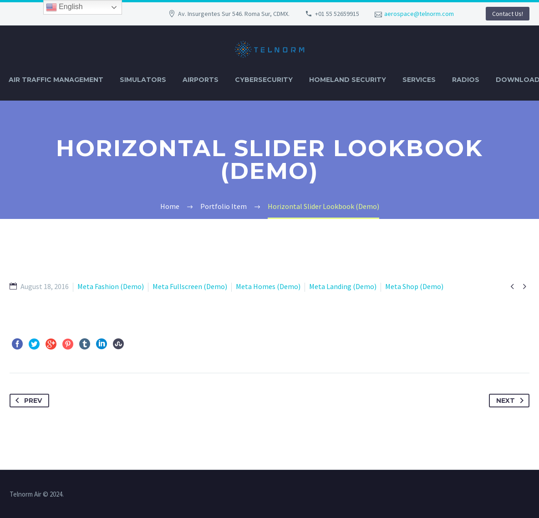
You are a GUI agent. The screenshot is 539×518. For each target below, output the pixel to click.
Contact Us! (507, 14)
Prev (27, 400)
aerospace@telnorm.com (419, 14)
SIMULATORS (143, 80)
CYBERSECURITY (264, 80)
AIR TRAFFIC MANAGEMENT (56, 80)
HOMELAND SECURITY (347, 80)
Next (511, 400)
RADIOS (465, 80)
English (64, 7)
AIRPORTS (201, 80)
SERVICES (419, 80)
